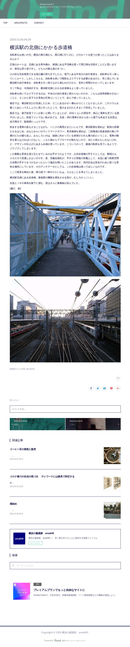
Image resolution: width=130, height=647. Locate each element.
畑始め (13, 504)
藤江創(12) (31, 369)
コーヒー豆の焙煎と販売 (23, 449)
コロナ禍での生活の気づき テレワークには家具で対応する (42, 476)
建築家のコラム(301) (18, 369)
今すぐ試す (46, 14)
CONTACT (39, 23)
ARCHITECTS (20, 23)
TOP (5, 23)
